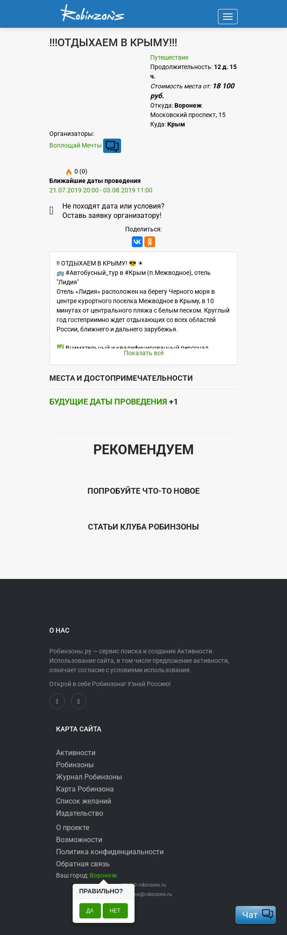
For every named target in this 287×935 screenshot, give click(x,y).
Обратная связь (83, 864)
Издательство (79, 813)
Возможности (79, 839)
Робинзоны (75, 765)
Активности (76, 752)
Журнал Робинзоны (89, 777)
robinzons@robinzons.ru (145, 894)
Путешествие (169, 57)
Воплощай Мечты (75, 145)
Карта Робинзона (85, 789)
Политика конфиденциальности (110, 852)
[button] (103, 875)
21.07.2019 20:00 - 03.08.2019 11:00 (100, 190)
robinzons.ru (152, 885)
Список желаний (83, 801)
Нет (115, 911)
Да (90, 911)
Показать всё (144, 353)
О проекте (72, 827)
